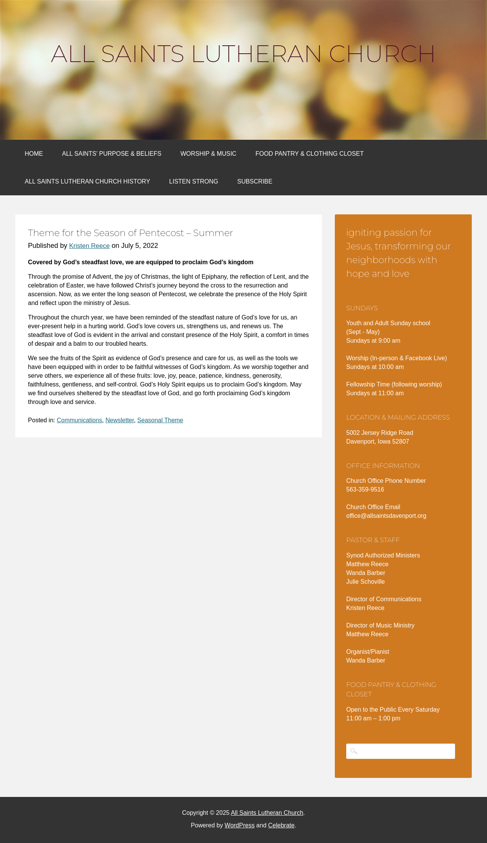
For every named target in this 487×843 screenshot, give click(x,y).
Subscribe (254, 181)
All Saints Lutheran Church (243, 54)
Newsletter (119, 420)
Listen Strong (193, 181)
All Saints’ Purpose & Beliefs (111, 153)
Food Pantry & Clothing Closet (309, 153)
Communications (79, 420)
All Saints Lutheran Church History (87, 181)
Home (34, 153)
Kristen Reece (89, 245)
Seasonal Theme (160, 420)
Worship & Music (208, 153)
